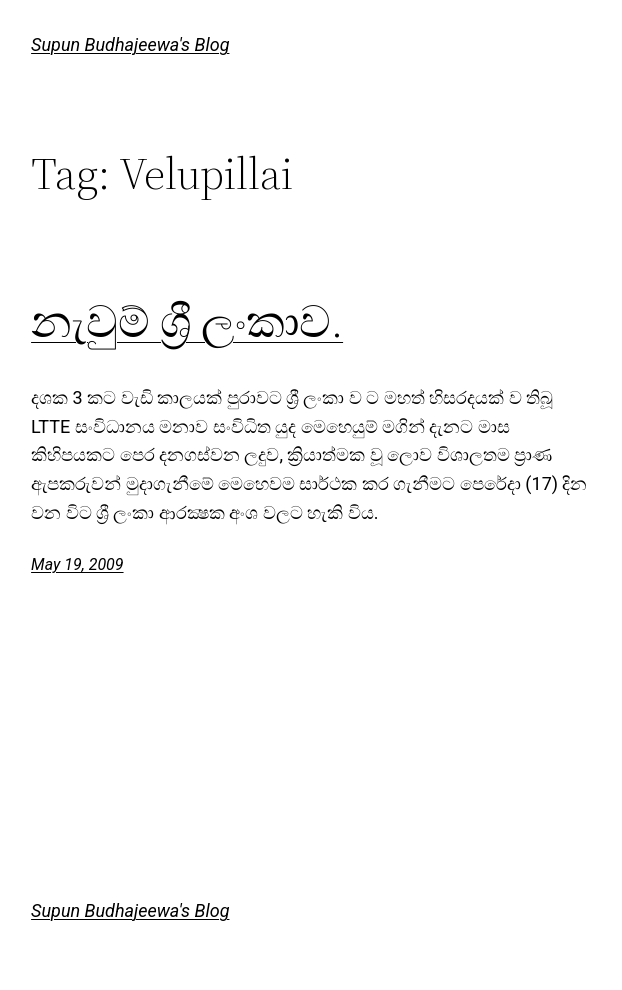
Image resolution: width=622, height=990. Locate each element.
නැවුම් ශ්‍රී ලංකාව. (187, 322)
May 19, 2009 (77, 564)
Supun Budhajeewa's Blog (130, 44)
